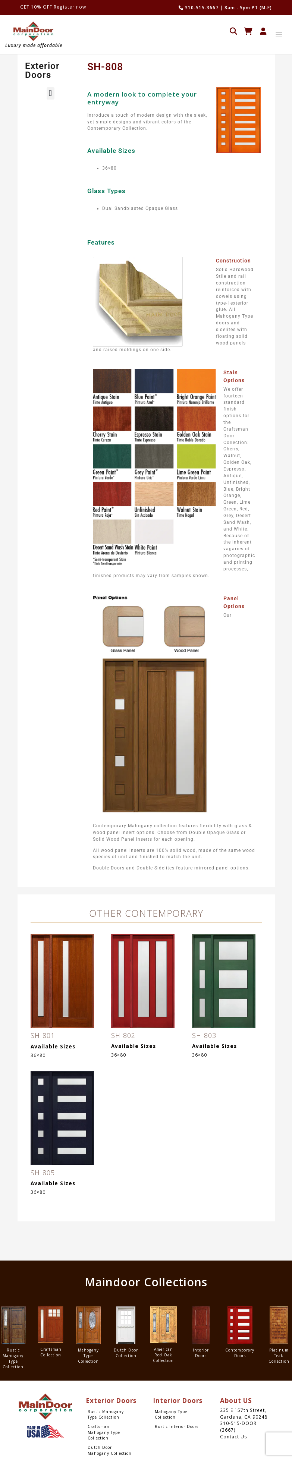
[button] (50, 93)
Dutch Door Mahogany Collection (110, 1450)
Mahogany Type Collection (171, 1414)
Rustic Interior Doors (176, 1426)
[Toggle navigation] (279, 34)
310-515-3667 (199, 7)
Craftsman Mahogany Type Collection (104, 1432)
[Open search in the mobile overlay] (233, 30)
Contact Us (233, 1436)
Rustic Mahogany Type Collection (106, 1414)
